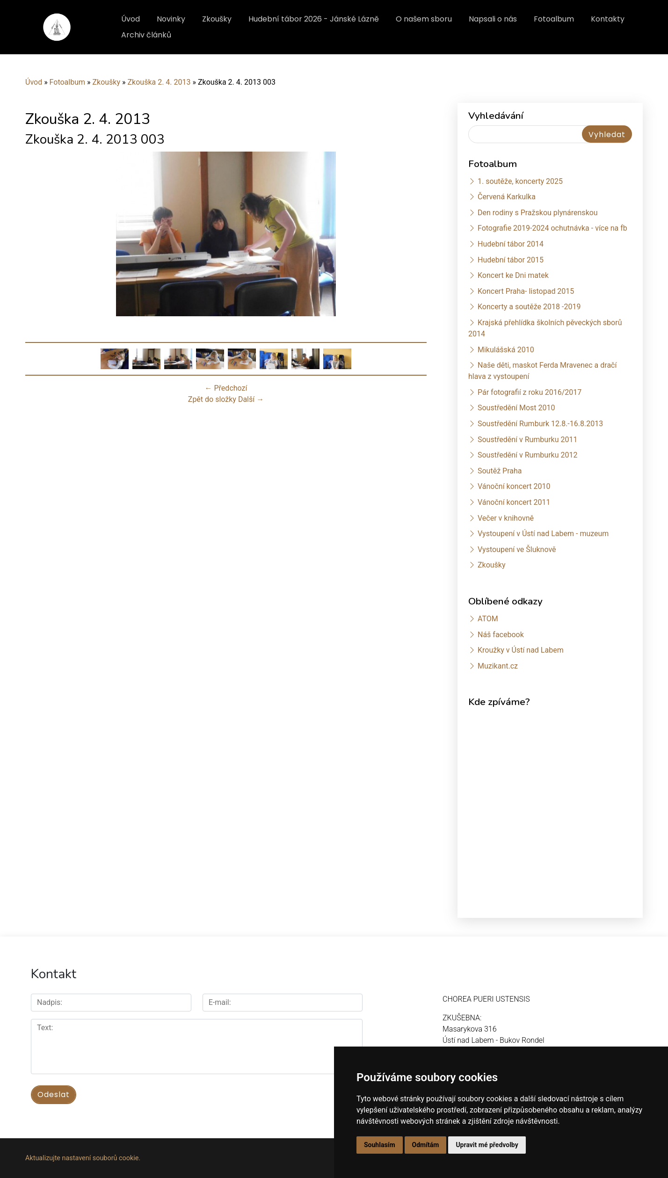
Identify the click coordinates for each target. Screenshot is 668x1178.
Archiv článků (146, 34)
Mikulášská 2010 (506, 349)
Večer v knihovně (506, 518)
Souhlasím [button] (379, 1145)
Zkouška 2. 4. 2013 (158, 82)
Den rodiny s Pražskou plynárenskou (538, 212)
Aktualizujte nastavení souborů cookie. (82, 1158)
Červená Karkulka (507, 196)
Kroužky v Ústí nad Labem (521, 650)
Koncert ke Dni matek (513, 275)
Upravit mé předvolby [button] (487, 1145)
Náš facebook (501, 634)
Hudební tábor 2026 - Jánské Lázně (313, 19)
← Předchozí (226, 388)
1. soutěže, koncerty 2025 (520, 181)
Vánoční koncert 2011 (514, 502)
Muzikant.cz (498, 666)
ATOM (488, 618)
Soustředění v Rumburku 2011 (528, 439)
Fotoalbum (554, 19)
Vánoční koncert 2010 (514, 486)
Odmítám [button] (425, 1145)
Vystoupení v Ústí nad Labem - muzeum (543, 533)
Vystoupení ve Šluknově (517, 549)
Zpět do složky (212, 399)
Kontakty (607, 19)
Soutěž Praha (500, 470)
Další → (251, 399)
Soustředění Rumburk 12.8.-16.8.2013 (540, 423)
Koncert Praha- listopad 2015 (526, 291)
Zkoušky (217, 19)
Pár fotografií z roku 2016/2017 (529, 392)
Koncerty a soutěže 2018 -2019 (529, 306)
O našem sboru (424, 19)
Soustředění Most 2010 (516, 407)
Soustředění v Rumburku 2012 (528, 455)
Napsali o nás (493, 19)
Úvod (130, 19)
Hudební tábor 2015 (511, 259)
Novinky (171, 19)
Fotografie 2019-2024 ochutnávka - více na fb (552, 228)
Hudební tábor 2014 (511, 244)
